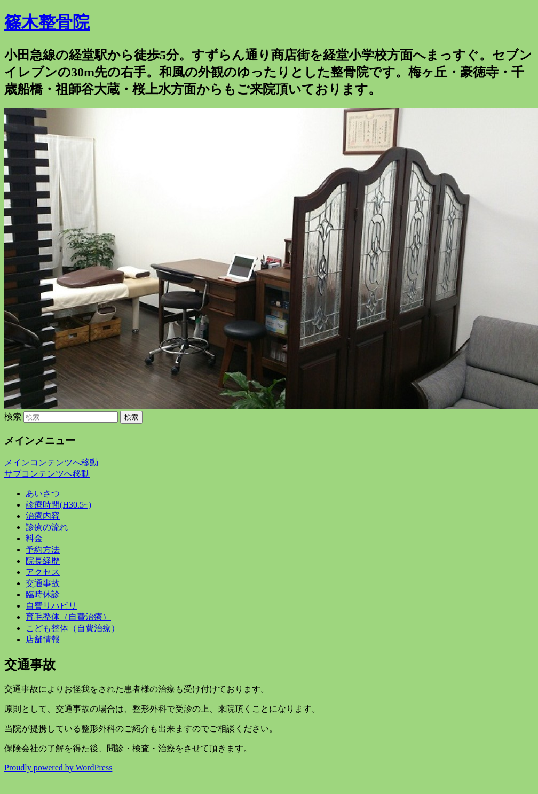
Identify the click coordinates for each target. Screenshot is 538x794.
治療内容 (43, 515)
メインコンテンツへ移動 (51, 462)
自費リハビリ (51, 605)
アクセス (43, 572)
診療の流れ (47, 527)
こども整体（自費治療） (73, 628)
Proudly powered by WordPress (58, 767)
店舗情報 (43, 639)
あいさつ (43, 493)
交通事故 (43, 583)
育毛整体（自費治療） (68, 616)
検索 (12, 416)
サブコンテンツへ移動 (47, 473)
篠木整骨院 (47, 22)
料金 (34, 538)
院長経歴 (43, 560)
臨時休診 (43, 594)
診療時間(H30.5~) (58, 504)
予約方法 (43, 549)
